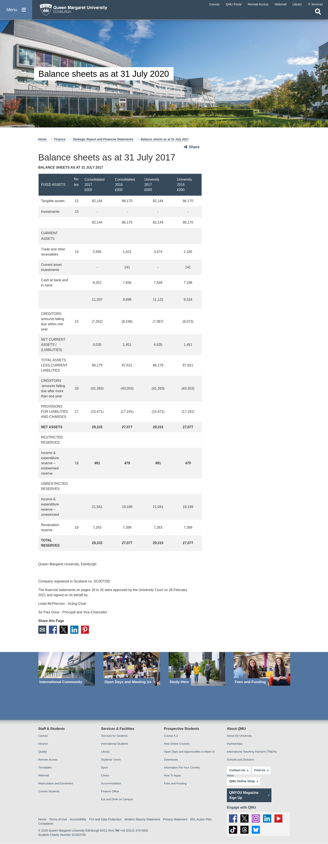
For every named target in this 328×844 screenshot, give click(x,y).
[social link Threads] (244, 830)
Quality (42, 751)
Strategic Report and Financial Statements (103, 139)
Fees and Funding (175, 783)
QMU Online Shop (242, 781)
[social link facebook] (233, 818)
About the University (239, 735)
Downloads (171, 759)
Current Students (48, 791)
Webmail (43, 775)
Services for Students (114, 735)
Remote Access (48, 759)
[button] (16, 11)
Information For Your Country (182, 767)
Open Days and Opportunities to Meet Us (189, 751)
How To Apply (172, 775)
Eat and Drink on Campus (117, 799)
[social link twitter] (244, 818)
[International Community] (66, 669)
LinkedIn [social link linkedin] (74, 630)
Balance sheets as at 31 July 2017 (165, 139)
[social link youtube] (278, 818)
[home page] (77, 10)
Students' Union (111, 759)
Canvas (43, 735)
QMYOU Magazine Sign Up (244, 795)
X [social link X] (64, 630)
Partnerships (235, 743)
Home (43, 139)
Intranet (43, 743)
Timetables (45, 767)
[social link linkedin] (267, 818)
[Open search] (318, 14)
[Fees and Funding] (262, 669)
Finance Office (110, 791)
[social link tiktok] (233, 830)
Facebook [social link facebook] (53, 630)
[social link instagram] (256, 818)
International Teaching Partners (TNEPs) (252, 751)
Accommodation (111, 783)
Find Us (259, 770)
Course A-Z (171, 735)
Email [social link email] (42, 630)
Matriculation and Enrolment (55, 783)
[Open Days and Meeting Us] (131, 669)
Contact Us (237, 770)
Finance (60, 139)
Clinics (105, 775)
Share (194, 147)
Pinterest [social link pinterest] (85, 630)
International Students (114, 743)
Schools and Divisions (240, 759)
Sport (104, 767)
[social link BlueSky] (256, 830)
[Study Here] (197, 669)
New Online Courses (177, 743)
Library (105, 751)
